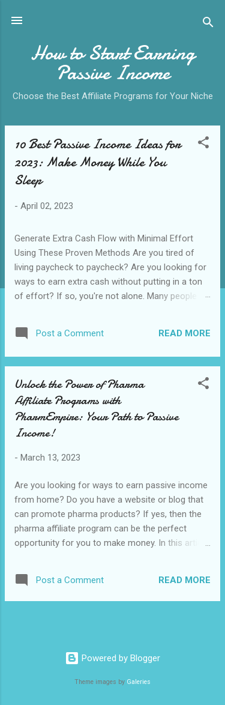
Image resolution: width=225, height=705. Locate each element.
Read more (184, 333)
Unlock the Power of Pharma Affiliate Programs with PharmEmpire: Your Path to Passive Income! (96, 408)
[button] (203, 144)
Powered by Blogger (112, 658)
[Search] (208, 24)
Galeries (139, 682)
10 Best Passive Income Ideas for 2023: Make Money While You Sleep (97, 162)
